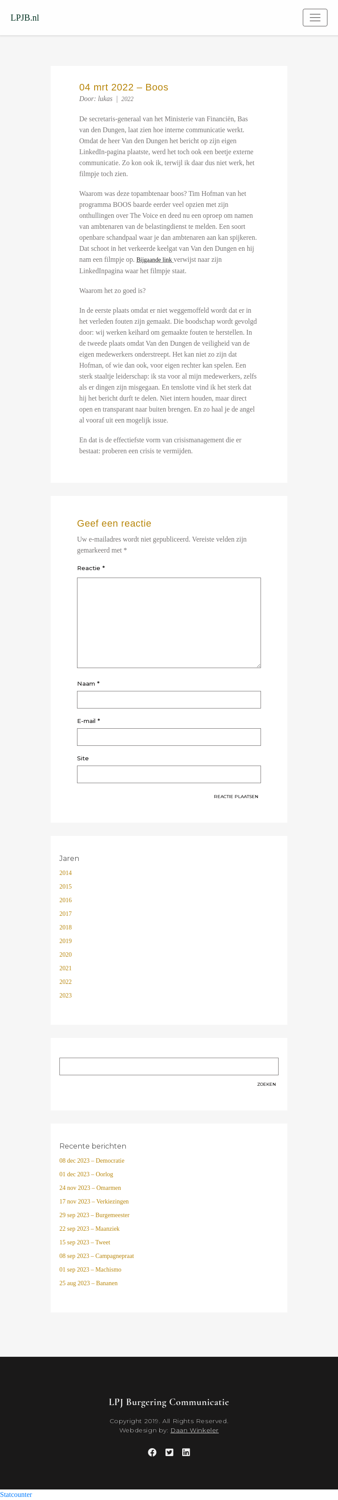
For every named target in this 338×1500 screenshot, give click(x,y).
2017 (65, 914)
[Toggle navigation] (315, 17)
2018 (65, 927)
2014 (65, 873)
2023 (65, 995)
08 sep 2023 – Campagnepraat (96, 1256)
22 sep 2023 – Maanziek (89, 1228)
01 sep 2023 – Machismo (90, 1269)
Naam (88, 683)
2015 (65, 886)
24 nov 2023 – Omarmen (90, 1188)
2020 (65, 954)
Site (83, 758)
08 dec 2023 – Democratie (92, 1160)
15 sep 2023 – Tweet (84, 1242)
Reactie (91, 567)
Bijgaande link (154, 260)
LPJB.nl (25, 17)
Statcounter (16, 1494)
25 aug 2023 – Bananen (88, 1283)
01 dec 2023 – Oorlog (86, 1174)
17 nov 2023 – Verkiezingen (94, 1201)
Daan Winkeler (194, 1430)
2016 (65, 900)
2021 (65, 968)
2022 (127, 99)
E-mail (88, 720)
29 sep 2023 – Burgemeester (94, 1215)
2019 (65, 941)
